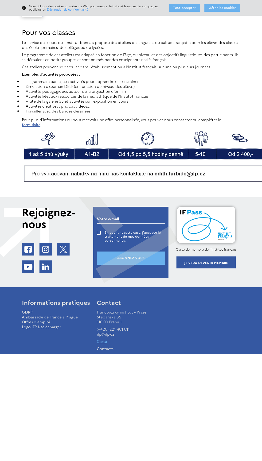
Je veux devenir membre (206, 262)
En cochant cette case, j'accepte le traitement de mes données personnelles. (133, 237)
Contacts (105, 349)
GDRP (27, 312)
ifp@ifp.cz (105, 334)
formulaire (31, 125)
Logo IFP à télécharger (41, 327)
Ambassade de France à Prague (50, 317)
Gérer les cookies (222, 7)
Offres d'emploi (36, 322)
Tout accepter (184, 7)
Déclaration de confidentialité (67, 10)
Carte (102, 341)
